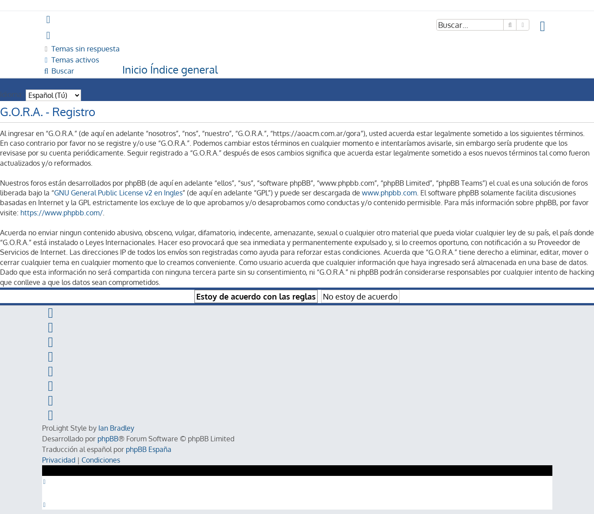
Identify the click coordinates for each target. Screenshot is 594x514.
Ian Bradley (116, 428)
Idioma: (11, 94)
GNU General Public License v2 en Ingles (118, 192)
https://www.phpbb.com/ (61, 212)
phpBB (107, 438)
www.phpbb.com (389, 192)
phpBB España (148, 449)
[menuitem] (543, 26)
